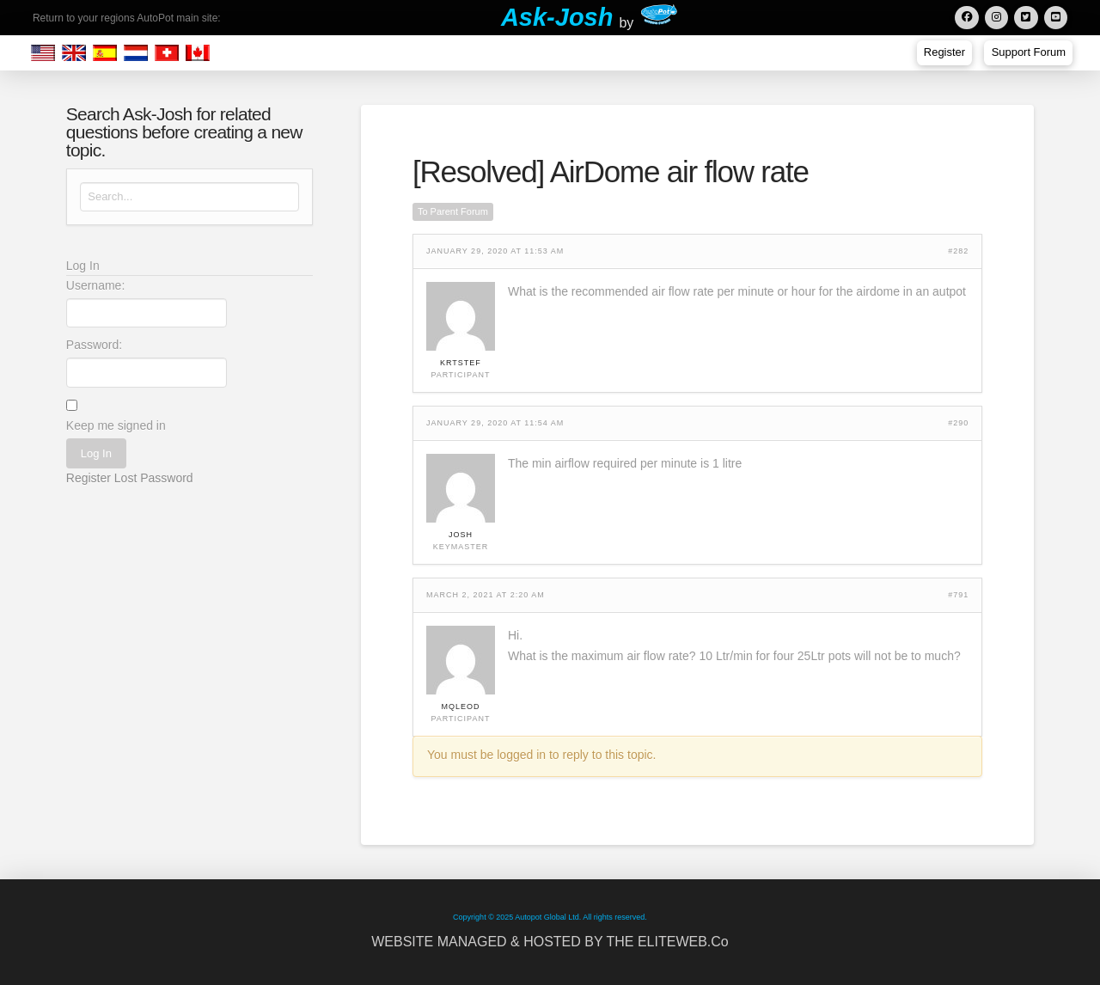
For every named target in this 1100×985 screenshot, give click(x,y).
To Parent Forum (453, 211)
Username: (95, 285)
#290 (958, 423)
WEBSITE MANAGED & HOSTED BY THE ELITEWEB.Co (550, 941)
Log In (96, 453)
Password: (94, 345)
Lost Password (153, 478)
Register (88, 478)
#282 (958, 251)
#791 (958, 595)
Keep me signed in (116, 425)
